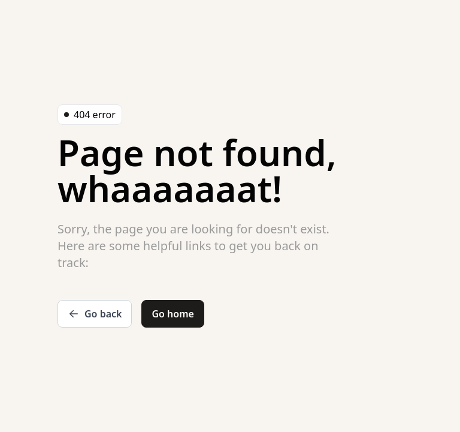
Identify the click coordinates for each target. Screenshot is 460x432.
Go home (172, 313)
